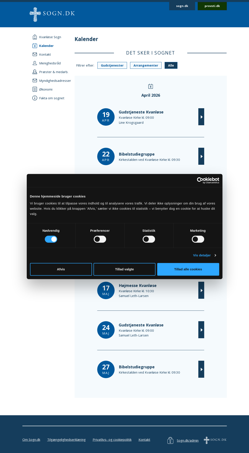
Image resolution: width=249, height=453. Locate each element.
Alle (171, 65)
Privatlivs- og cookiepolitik (112, 439)
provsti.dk (212, 6)
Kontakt (144, 439)
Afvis (61, 269)
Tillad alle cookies (188, 269)
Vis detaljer (202, 255)
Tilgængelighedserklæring (66, 439)
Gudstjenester (112, 65)
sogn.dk (182, 6)
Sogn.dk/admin (188, 440)
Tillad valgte (124, 269)
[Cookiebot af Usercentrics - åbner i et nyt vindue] (200, 180)
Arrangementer (146, 65)
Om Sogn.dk (31, 439)
